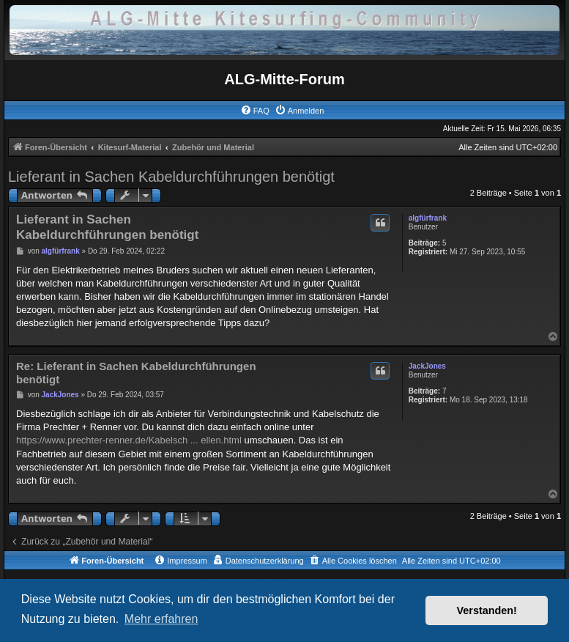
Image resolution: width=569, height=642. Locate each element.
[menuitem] (254, 110)
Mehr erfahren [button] (161, 619)
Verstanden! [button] (487, 610)
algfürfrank (428, 218)
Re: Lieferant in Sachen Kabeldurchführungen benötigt (136, 373)
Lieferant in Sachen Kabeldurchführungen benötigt (171, 177)
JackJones (427, 366)
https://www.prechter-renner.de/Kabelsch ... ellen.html (129, 440)
